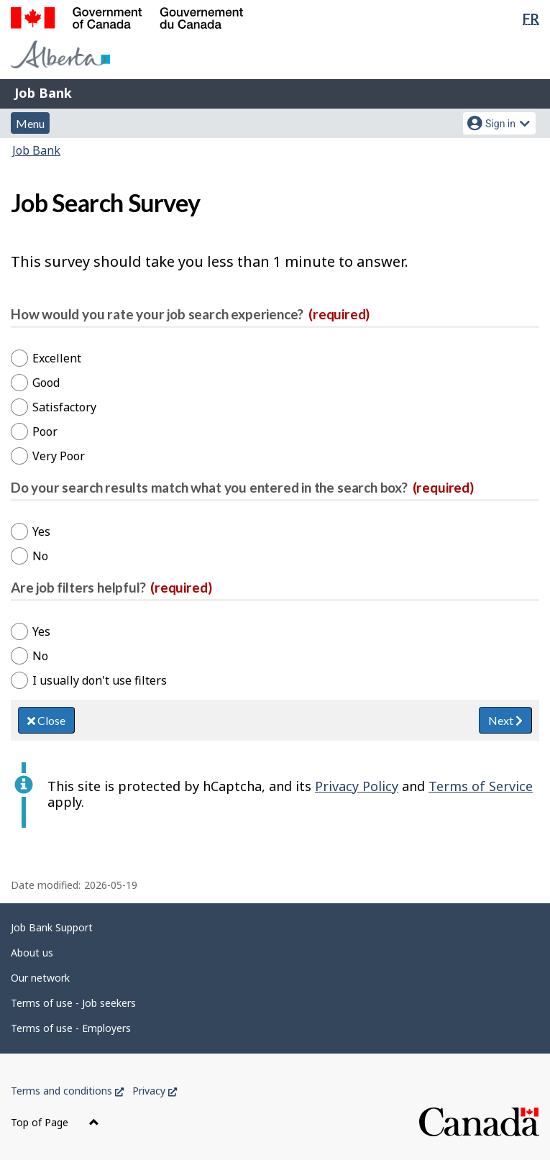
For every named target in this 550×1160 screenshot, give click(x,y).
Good (46, 383)
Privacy (154, 1090)
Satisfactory (64, 407)
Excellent (56, 358)
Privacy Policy (356, 786)
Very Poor (58, 456)
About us (32, 952)
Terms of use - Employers (71, 1028)
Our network (40, 978)
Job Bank (43, 92)
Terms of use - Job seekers (73, 1003)
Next (505, 720)
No (40, 556)
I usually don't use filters (99, 680)
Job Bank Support (52, 927)
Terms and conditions (67, 1090)
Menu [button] (30, 123)
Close (46, 720)
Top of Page (55, 1122)
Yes (41, 531)
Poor (45, 431)
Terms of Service (480, 786)
